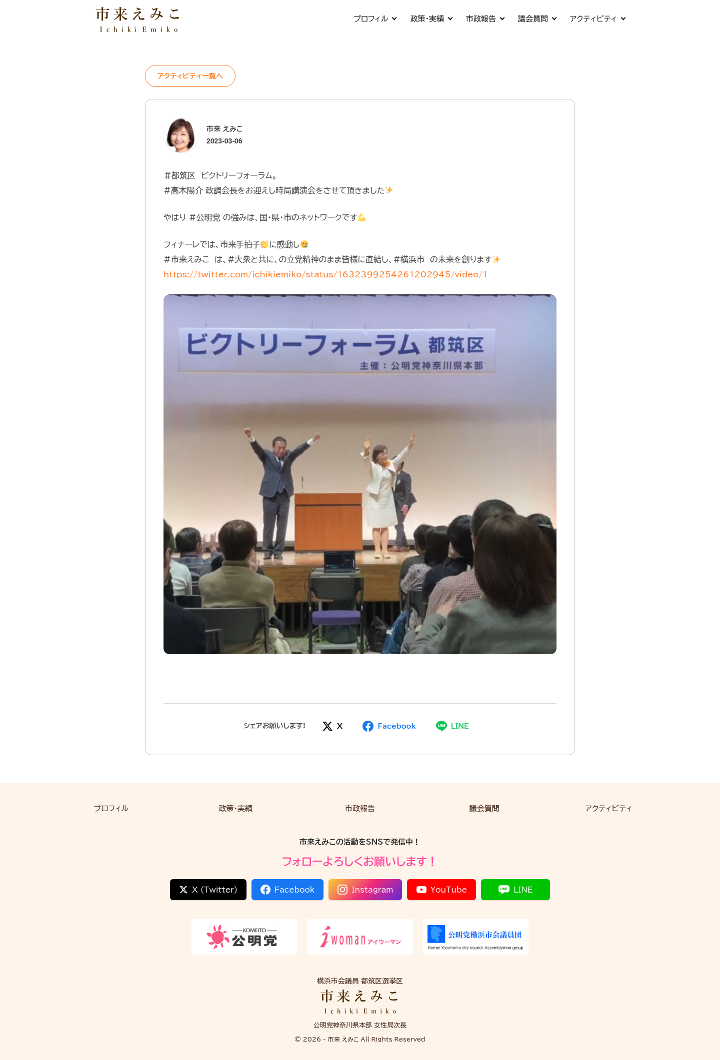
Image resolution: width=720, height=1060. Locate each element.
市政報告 (485, 18)
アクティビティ (597, 18)
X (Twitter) (208, 889)
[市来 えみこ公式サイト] (138, 18)
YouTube (442, 890)
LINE (515, 889)
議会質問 (537, 18)
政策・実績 (431, 18)
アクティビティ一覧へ (190, 75)
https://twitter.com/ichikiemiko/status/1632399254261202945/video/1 (326, 274)
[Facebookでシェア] (389, 726)
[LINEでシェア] (452, 726)
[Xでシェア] (332, 726)
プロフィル (375, 18)
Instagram (365, 890)
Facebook (287, 890)
